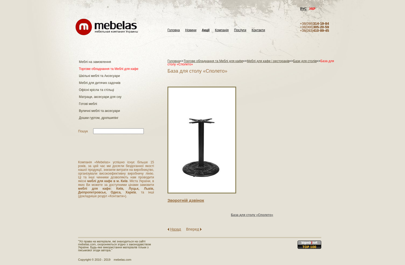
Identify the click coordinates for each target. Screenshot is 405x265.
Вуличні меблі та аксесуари (99, 111)
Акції (206, 30)
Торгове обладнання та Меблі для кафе (108, 69)
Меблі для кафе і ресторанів (268, 61)
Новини (191, 30)
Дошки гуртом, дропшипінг (98, 118)
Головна (173, 30)
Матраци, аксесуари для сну (100, 97)
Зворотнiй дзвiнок (185, 200)
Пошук (83, 131)
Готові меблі (88, 104)
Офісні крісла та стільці (96, 90)
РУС (303, 9)
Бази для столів (305, 61)
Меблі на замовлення (95, 62)
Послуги (240, 30)
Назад (175, 229)
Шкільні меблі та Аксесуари (99, 76)
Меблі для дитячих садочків (99, 83)
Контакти (258, 30)
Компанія (222, 30)
